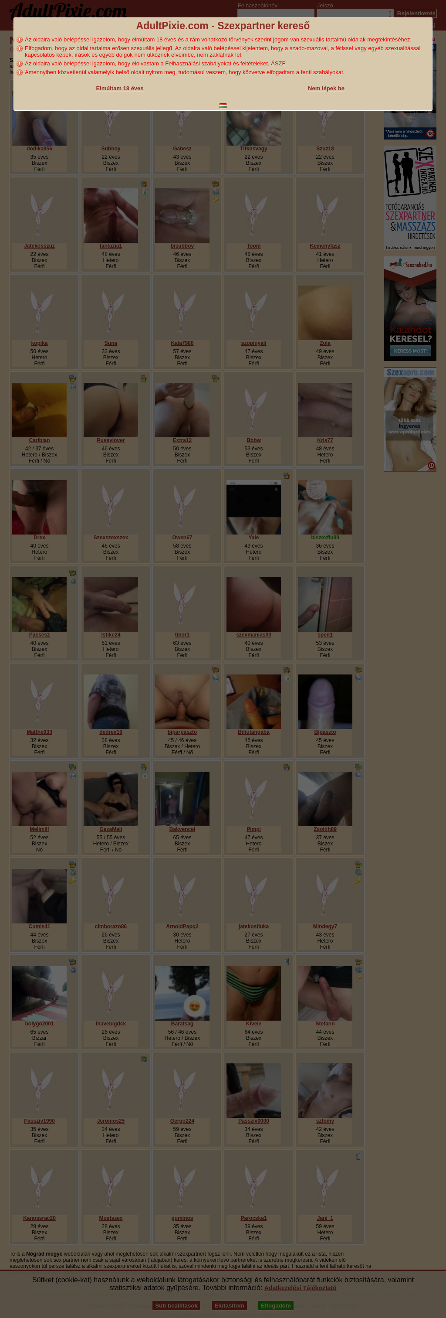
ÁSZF (278, 63)
